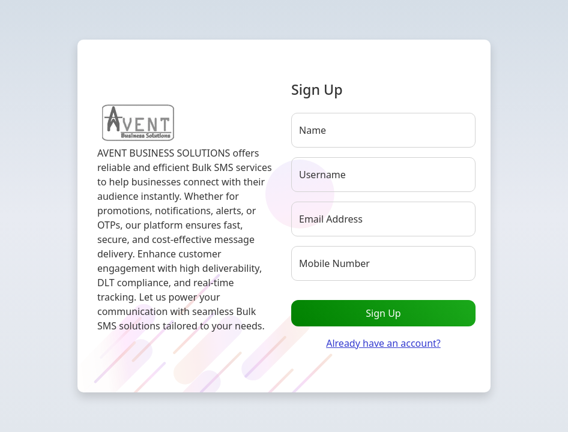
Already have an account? (383, 343)
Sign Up (383, 313)
